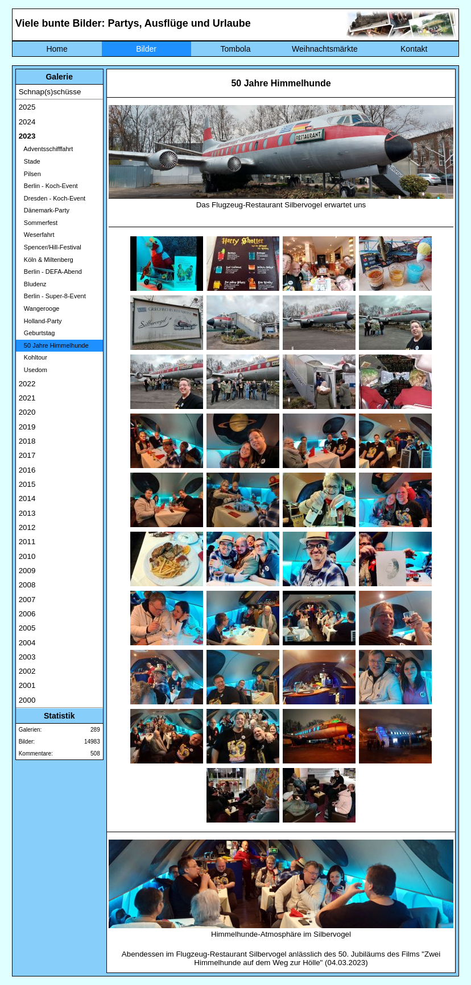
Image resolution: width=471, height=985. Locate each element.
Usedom (33, 369)
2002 (27, 671)
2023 (27, 136)
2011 (27, 541)
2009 (27, 570)
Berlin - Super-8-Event (52, 296)
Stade (29, 161)
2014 (27, 498)
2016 (27, 470)
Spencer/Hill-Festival (50, 247)
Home (56, 48)
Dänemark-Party (44, 210)
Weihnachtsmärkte (325, 48)
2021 (27, 398)
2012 (27, 527)
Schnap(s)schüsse (50, 91)
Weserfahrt (37, 234)
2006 (27, 614)
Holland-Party (40, 321)
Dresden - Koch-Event (52, 198)
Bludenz (33, 284)
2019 (27, 427)
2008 (27, 585)
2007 (27, 599)
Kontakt (413, 48)
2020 (27, 412)
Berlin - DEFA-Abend (50, 271)
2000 (27, 700)
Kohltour (33, 357)
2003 (27, 657)
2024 (27, 122)
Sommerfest (38, 222)
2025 (27, 107)
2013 (27, 513)
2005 (27, 628)
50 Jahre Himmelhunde (54, 345)
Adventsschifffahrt (46, 148)
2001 (27, 685)
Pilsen (30, 173)
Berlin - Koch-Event (48, 185)
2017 (27, 455)
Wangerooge (39, 308)
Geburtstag (37, 332)
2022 (27, 383)
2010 (27, 556)
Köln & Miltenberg (46, 259)
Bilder (146, 48)
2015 (27, 484)
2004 (27, 642)
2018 (27, 441)
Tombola (236, 48)
